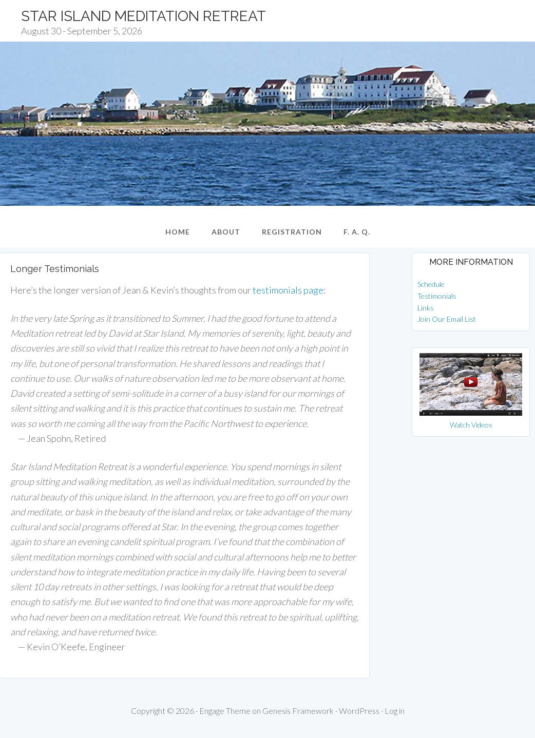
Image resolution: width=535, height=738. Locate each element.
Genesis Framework (298, 710)
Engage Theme (225, 710)
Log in (395, 710)
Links (425, 307)
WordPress (359, 710)
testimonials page (288, 290)
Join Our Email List (446, 319)
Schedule (431, 284)
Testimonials (436, 296)
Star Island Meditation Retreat (143, 16)
